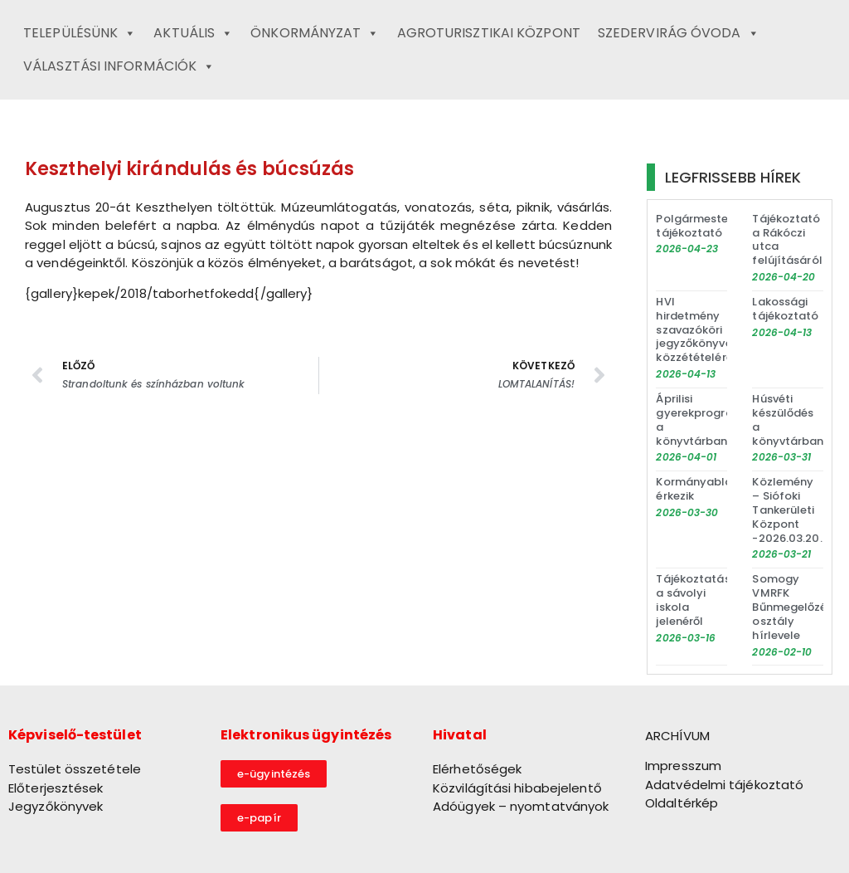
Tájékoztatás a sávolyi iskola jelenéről (693, 600)
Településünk (79, 33)
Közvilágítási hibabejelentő (517, 788)
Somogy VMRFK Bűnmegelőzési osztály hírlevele (793, 607)
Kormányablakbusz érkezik (710, 489)
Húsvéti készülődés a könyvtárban (787, 420)
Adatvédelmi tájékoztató (724, 784)
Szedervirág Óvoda (678, 33)
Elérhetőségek (477, 769)
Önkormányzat (314, 33)
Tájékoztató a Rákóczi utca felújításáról (787, 240)
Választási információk (119, 66)
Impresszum (683, 765)
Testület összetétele (74, 769)
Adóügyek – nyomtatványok (521, 806)
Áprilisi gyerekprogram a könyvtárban (699, 420)
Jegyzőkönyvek (55, 806)
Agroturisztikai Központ (488, 32)
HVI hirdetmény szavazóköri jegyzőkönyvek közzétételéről (696, 330)
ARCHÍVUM (677, 735)
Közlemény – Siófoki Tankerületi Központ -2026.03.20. (787, 510)
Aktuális (193, 33)
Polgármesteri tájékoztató (695, 226)
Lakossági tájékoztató (785, 309)
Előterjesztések (56, 788)
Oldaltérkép (681, 803)
